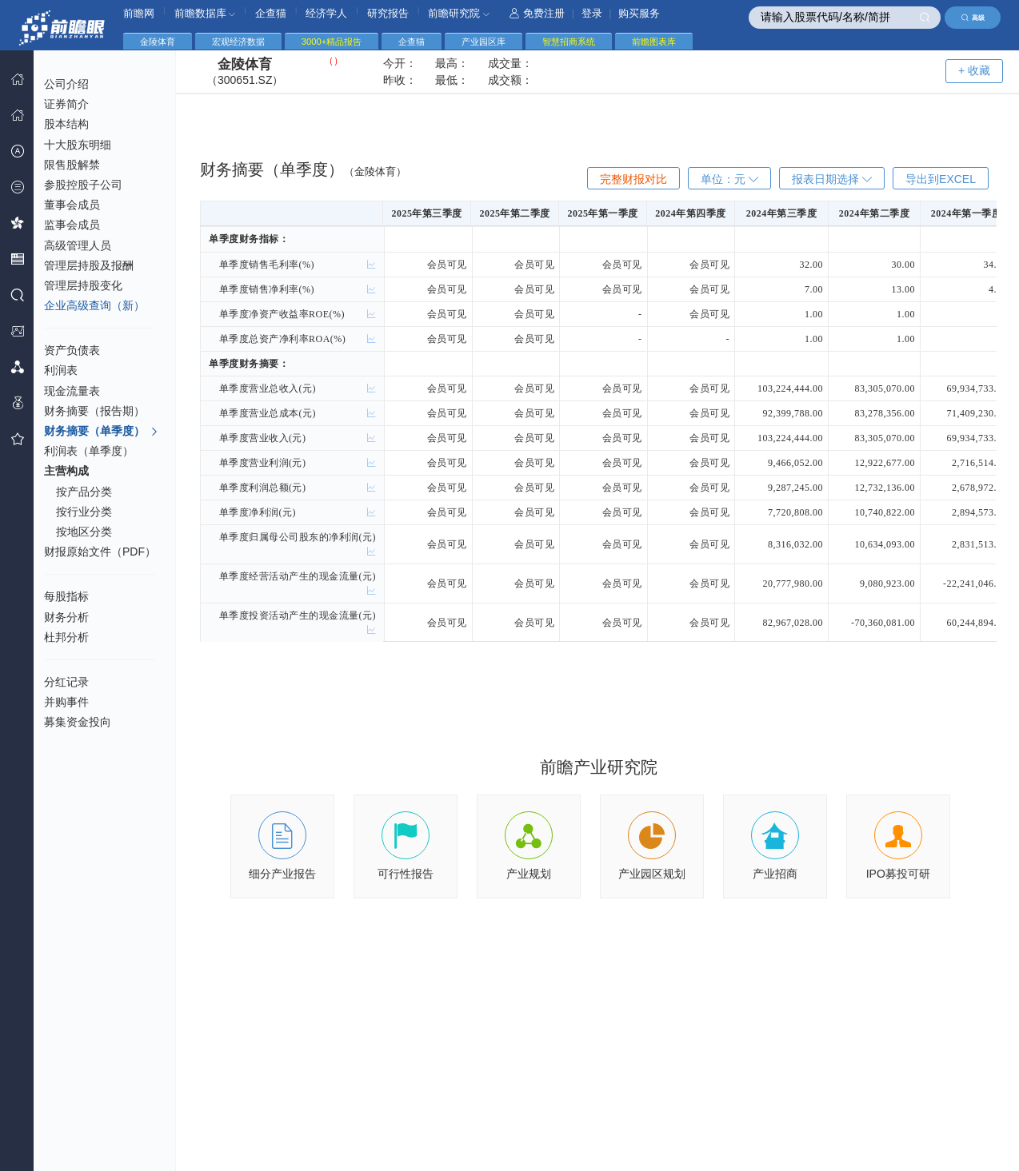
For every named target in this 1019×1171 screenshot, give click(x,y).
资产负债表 (72, 350)
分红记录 (66, 681)
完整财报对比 (633, 179)
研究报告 (388, 13)
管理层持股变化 (83, 285)
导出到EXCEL (940, 179)
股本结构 (66, 123)
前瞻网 (138, 13)
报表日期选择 (832, 179)
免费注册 (537, 13)
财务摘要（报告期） (94, 410)
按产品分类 (84, 491)
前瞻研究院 (459, 13)
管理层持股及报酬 (89, 265)
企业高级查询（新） (94, 305)
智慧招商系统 (568, 41)
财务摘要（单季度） (101, 431)
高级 (973, 18)
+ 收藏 (974, 70)
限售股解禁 (72, 164)
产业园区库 (484, 41)
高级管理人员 (77, 245)
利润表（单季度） (89, 450)
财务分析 (66, 617)
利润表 (61, 370)
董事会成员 (72, 204)
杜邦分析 (66, 637)
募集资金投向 (77, 721)
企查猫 (270, 13)
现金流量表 (72, 390)
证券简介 (66, 104)
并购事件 (66, 701)
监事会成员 (72, 224)
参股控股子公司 (83, 184)
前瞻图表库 (654, 41)
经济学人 (326, 13)
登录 (591, 13)
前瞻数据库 (205, 13)
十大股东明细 (77, 144)
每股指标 (66, 596)
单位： (729, 179)
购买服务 (639, 13)
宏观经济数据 (238, 41)
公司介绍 (66, 84)
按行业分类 (84, 511)
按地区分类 (84, 531)
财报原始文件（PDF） (100, 551)
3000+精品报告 (332, 41)
